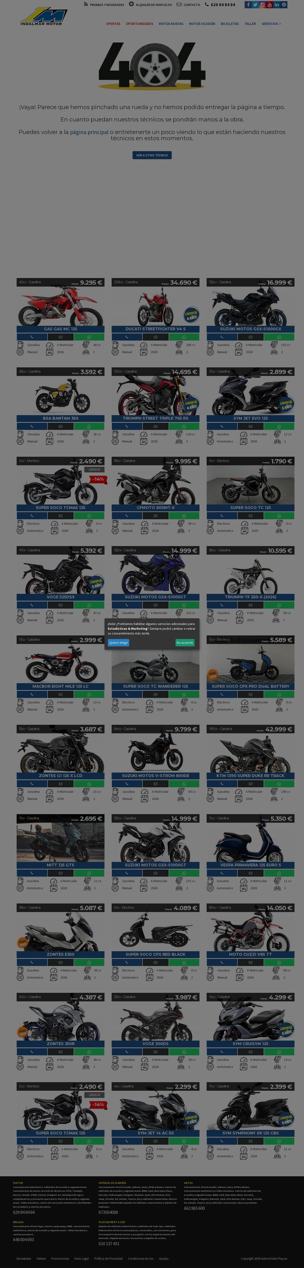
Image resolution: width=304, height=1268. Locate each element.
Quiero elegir (118, 642)
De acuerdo (185, 642)
